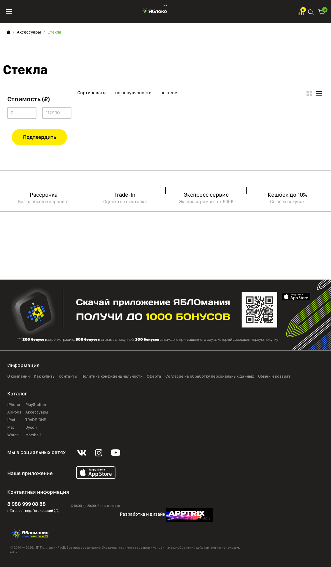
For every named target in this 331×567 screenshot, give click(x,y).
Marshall (33, 435)
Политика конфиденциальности (112, 376)
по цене (168, 92)
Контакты (68, 376)
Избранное (301, 11)
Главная (8, 32)
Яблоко (155, 11)
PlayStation (35, 404)
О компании (18, 376)
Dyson (31, 427)
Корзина (321, 11)
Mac (11, 427)
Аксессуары (29, 32)
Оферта (154, 376)
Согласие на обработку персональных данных (209, 376)
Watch (13, 435)
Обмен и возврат (274, 376)
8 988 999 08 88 (26, 504)
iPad (11, 420)
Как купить (44, 376)
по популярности (133, 92)
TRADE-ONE (35, 420)
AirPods (14, 412)
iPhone (13, 404)
